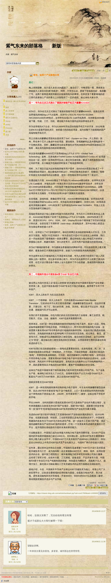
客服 (62, 577)
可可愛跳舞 (9, 114)
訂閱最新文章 (44, 49)
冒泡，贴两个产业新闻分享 (15, 225)
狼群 (7, 107)
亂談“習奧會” (10, 228)
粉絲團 (6, 581)
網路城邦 (106, 2)
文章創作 (22, 22)
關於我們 (17, 577)
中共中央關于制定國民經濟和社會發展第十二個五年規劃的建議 (15, 196)
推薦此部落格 (20, 49)
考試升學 (101, 483)
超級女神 (14, 526)
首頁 (8, 22)
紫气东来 (14, 91)
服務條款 (34, 577)
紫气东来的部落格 (24, 45)
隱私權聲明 (54, 577)
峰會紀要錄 (9, 222)
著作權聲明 (43, 577)
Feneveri (8, 128)
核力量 (8, 132)
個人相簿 (38, 22)
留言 (10, 532)
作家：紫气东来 (12, 54)
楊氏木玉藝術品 (11, 118)
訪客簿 (52, 22)
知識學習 (92, 483)
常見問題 (25, 577)
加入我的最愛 (32, 49)
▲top (108, 572)
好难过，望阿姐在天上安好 (15, 220)
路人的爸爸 (9, 111)
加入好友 (9, 49)
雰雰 (7, 135)
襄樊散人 (14, 557)
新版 (56, 45)
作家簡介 (68, 22)
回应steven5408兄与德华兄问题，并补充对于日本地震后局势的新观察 (15, 183)
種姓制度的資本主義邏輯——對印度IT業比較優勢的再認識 (15, 175)
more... (23, 139)
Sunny (7, 121)
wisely (7, 125)
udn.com (107, 577)
